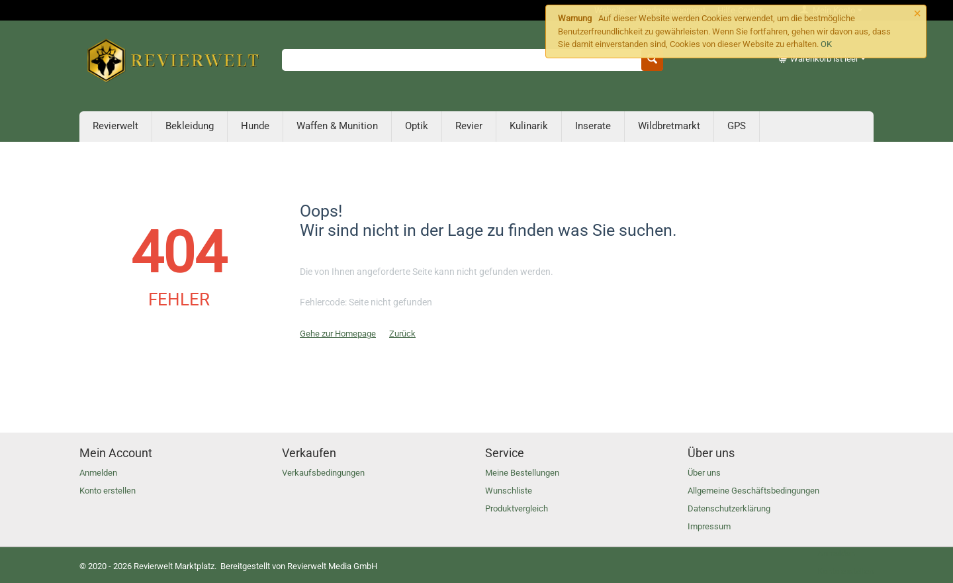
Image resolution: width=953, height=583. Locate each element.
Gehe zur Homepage (338, 334)
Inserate (593, 126)
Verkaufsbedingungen (323, 473)
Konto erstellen (107, 491)
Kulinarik (529, 126)
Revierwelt (115, 126)
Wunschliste (508, 491)
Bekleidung (189, 126)
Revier (468, 126)
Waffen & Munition (337, 126)
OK (826, 44)
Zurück (402, 334)
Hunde (255, 126)
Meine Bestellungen (522, 473)
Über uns (704, 473)
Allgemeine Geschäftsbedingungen (753, 491)
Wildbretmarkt (669, 126)
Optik (416, 126)
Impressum (709, 526)
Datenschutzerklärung (729, 508)
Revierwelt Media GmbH (332, 566)
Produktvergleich (516, 508)
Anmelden (98, 473)
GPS (736, 126)
